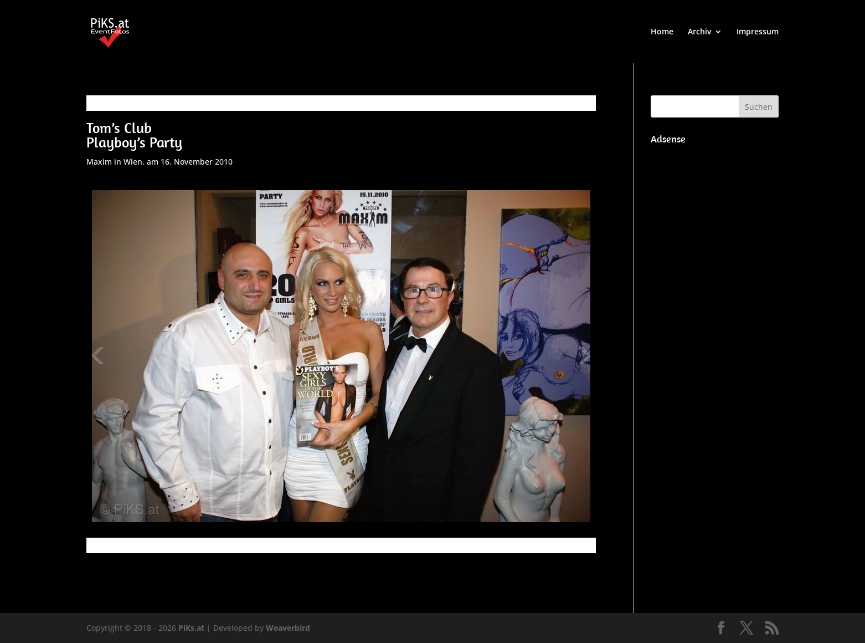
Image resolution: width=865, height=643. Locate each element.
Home (662, 32)
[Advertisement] (715, 316)
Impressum (758, 32)
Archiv (699, 32)
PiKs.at (191, 627)
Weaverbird (288, 627)
